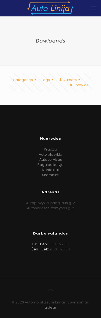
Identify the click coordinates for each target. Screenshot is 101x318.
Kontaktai (50, 169)
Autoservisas (50, 159)
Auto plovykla (50, 154)
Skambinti (50, 174)
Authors (69, 79)
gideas (50, 307)
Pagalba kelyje (50, 164)
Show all (78, 85)
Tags (48, 79)
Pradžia (50, 149)
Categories (25, 79)
